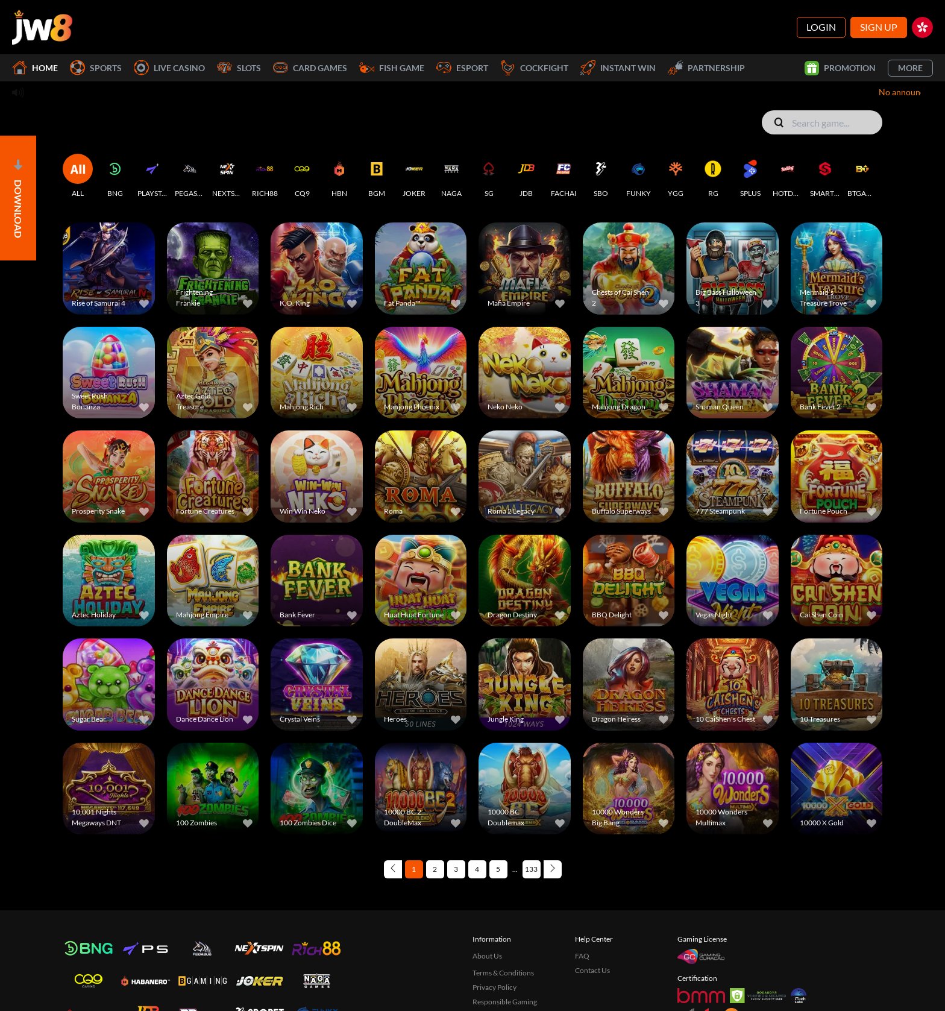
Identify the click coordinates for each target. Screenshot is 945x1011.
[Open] (18, 198)
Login (821, 27)
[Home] (42, 27)
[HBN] (339, 176)
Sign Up (878, 27)
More (910, 68)
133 (531, 869)
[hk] (922, 27)
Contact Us (592, 970)
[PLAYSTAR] (152, 176)
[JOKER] (414, 176)
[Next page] (553, 869)
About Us (487, 955)
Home (35, 67)
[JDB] (526, 176)
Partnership (706, 67)
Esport (462, 67)
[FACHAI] (563, 176)
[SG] (489, 176)
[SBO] (601, 176)
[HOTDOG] (788, 176)
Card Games (310, 67)
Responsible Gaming (504, 1001)
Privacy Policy (494, 987)
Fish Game (391, 67)
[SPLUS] (750, 176)
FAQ (582, 955)
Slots (239, 67)
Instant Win (618, 67)
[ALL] (78, 176)
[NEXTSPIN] (227, 176)
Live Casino (169, 67)
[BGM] (377, 176)
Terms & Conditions (503, 972)
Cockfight (534, 67)
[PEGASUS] (190, 176)
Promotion (840, 68)
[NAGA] (451, 176)
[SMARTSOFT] (825, 176)
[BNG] (115, 176)
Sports (96, 67)
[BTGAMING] (862, 176)
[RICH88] (265, 176)
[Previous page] (393, 869)
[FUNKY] (638, 176)
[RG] (713, 176)
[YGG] (676, 176)
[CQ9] (302, 176)
